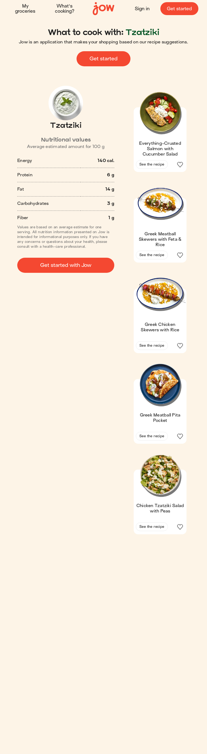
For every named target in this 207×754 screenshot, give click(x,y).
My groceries (25, 9)
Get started (179, 8)
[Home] (103, 8)
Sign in (142, 8)
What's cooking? (64, 9)
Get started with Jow (65, 265)
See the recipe (151, 164)
